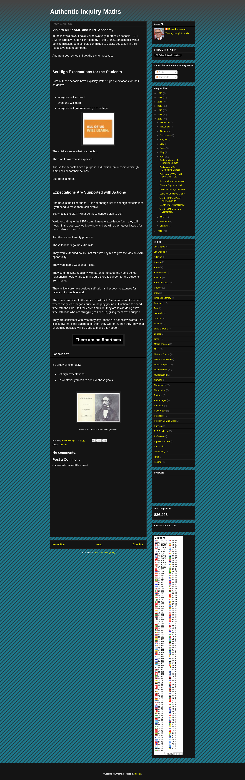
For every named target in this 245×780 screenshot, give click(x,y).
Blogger (137, 774)
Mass (156, 349)
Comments (162, 77)
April (162, 156)
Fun (156, 308)
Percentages (160, 400)
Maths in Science (162, 359)
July (162, 144)
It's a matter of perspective (172, 181)
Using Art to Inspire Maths (172, 193)
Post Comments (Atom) (104, 552)
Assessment (160, 272)
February (164, 221)
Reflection (159, 436)
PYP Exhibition (161, 431)
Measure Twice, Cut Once (172, 189)
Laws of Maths (161, 328)
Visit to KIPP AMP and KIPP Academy (170, 199)
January (164, 225)
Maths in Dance (161, 354)
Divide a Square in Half (171, 185)
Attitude (157, 277)
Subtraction (159, 446)
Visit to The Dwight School (172, 205)
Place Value (160, 410)
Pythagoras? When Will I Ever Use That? (171, 175)
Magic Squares (161, 344)
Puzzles (158, 426)
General (63, 445)
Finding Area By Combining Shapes (170, 168)
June (162, 148)
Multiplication (160, 375)
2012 (160, 231)
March (163, 217)
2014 (160, 114)
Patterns (158, 395)
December (165, 122)
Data (156, 293)
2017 (160, 106)
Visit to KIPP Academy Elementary (170, 210)
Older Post (138, 544)
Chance (158, 288)
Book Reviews (161, 282)
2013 (160, 118)
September (165, 135)
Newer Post (58, 544)
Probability (159, 416)
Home (99, 544)
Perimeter (159, 405)
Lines (156, 339)
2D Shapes (159, 246)
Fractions (158, 303)
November (165, 126)
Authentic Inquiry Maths (85, 11)
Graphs (157, 318)
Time (156, 457)
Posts (160, 72)
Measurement (161, 369)
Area (156, 267)
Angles (157, 262)
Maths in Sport (161, 364)
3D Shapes (159, 252)
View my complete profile (177, 33)
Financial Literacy (162, 298)
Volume (157, 462)
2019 (160, 97)
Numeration (159, 390)
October (164, 131)
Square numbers (162, 441)
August (163, 139)
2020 (160, 93)
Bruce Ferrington (177, 29)
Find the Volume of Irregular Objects (169, 161)
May (162, 152)
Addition (158, 257)
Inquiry (157, 323)
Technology (159, 451)
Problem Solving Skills (165, 421)
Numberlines (160, 385)
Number (158, 380)
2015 (160, 110)
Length (157, 334)
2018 (160, 101)
